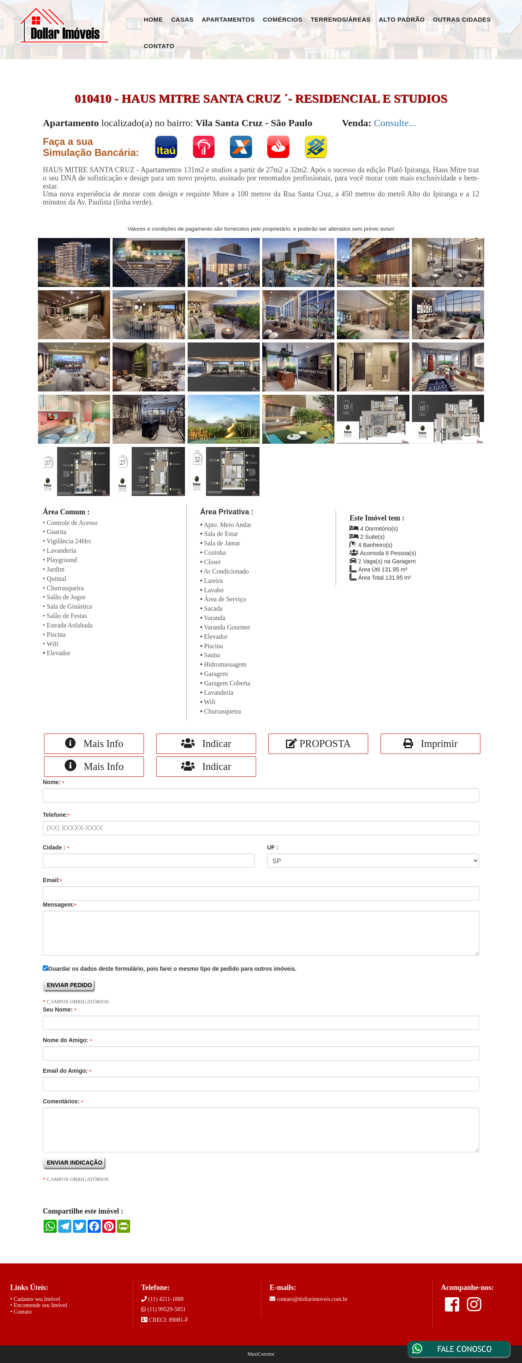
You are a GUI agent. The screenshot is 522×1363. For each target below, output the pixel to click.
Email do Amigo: (67, 1070)
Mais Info (94, 743)
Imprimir (430, 743)
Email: (52, 880)
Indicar (206, 743)
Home (153, 19)
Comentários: (63, 1101)
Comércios (283, 19)
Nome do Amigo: (67, 1040)
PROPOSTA (318, 743)
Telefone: (56, 815)
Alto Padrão (402, 19)
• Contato (21, 1312)
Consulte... (395, 123)
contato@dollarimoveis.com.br (312, 1299)
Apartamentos (228, 19)
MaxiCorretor (261, 1354)
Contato (159, 45)
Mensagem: (59, 904)
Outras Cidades (462, 19)
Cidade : (56, 847)
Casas (182, 19)
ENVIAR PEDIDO (69, 985)
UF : (272, 847)
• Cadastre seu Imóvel (35, 1299)
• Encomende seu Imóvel (38, 1305)
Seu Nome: (59, 1009)
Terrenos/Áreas (341, 19)
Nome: (53, 782)
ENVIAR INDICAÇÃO (74, 1162)
